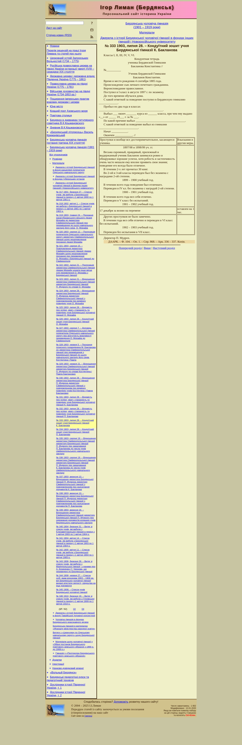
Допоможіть (121, 728)
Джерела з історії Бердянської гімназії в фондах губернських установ (74, 187)
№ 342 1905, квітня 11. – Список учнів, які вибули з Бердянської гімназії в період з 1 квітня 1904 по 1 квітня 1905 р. (75, 573)
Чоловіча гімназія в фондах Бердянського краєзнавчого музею (71, 642)
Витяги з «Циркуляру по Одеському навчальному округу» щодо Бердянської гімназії (73, 657)
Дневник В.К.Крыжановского (67, 134)
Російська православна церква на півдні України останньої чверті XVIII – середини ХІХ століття (70, 70)
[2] (74, 629)
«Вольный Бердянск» (63, 697)
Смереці (88, 742)
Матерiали (58, 172)
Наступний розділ (164, 248)
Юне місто (56, 111)
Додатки (57, 683)
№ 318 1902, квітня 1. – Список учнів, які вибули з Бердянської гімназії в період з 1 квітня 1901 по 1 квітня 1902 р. (75, 219)
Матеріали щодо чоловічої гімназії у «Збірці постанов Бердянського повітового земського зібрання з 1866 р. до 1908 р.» (73, 668)
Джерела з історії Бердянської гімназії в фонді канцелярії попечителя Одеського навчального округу (74, 180)
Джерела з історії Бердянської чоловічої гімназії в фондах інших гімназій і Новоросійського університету (73, 196)
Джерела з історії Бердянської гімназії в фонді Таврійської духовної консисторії (74, 635)
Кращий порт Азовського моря (69, 116)
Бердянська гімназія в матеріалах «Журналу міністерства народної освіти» (74, 649)
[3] (83, 629)
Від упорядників (58, 163)
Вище (147, 248)
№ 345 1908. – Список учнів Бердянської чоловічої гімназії (71, 611)
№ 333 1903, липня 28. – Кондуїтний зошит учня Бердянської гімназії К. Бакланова (75, 439)
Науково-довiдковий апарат (68, 692)
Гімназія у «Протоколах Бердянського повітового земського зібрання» (73, 677)
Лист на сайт (54, 28)
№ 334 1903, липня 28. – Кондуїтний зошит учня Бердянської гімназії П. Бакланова (75, 448)
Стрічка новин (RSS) (59, 35)
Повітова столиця (61, 121)
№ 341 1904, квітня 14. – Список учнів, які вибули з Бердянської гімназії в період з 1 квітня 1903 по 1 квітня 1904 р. (75, 561)
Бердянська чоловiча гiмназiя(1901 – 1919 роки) (147, 25)
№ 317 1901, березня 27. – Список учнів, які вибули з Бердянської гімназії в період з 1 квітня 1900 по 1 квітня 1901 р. (75, 207)
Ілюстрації (58, 687)
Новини (54, 46)
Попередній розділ (130, 248)
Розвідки (57, 168)
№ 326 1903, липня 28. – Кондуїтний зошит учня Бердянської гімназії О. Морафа (75, 335)
